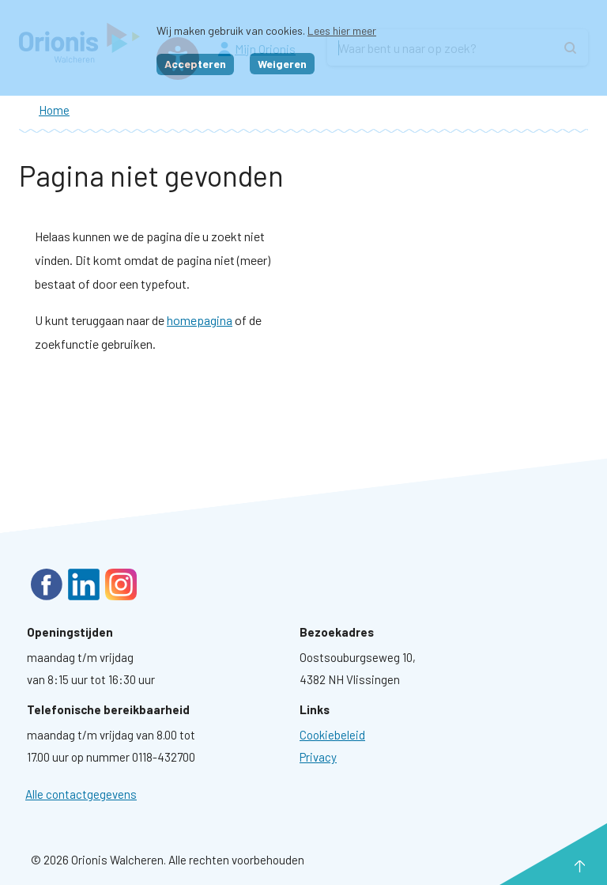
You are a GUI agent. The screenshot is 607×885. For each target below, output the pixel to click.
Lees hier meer (341, 30)
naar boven (556, 866)
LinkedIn (84, 584)
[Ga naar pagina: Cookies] (332, 735)
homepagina (199, 319)
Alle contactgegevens (81, 794)
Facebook (46, 584)
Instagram (121, 584)
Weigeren (282, 63)
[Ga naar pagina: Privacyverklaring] (318, 757)
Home (54, 110)
